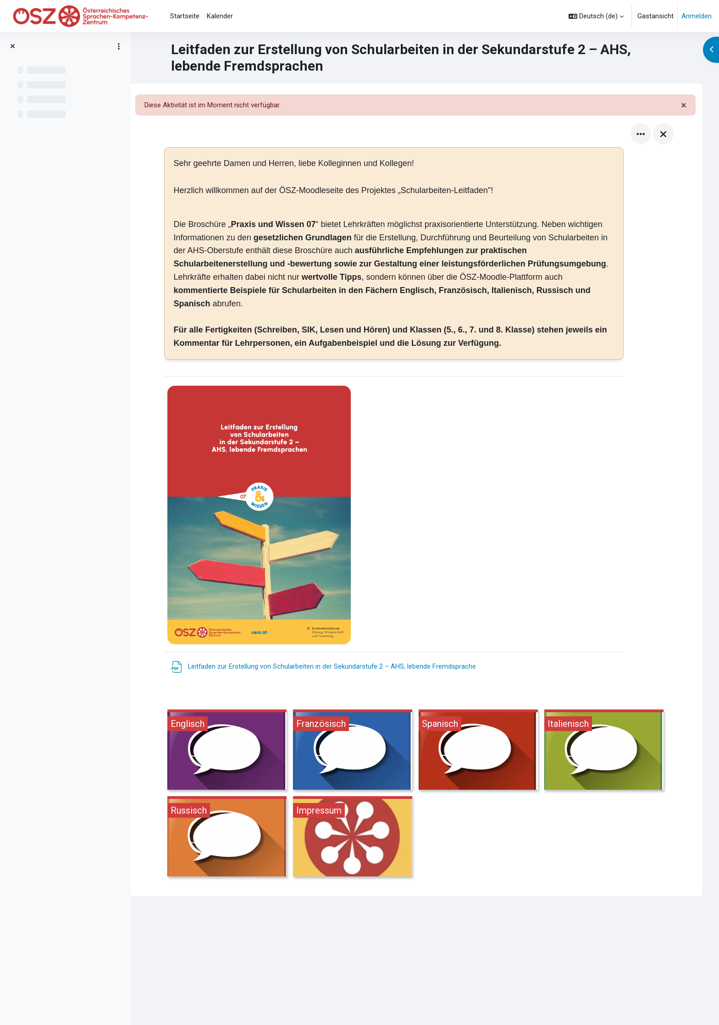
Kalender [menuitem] (220, 16)
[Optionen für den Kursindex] (119, 46)
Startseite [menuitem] (184, 16)
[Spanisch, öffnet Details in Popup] (488, 751)
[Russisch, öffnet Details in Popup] (236, 837)
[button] (596, 16)
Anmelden (696, 16)
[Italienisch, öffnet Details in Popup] (613, 751)
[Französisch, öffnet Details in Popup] (362, 751)
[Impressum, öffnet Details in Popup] (362, 837)
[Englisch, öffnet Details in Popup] (236, 751)
